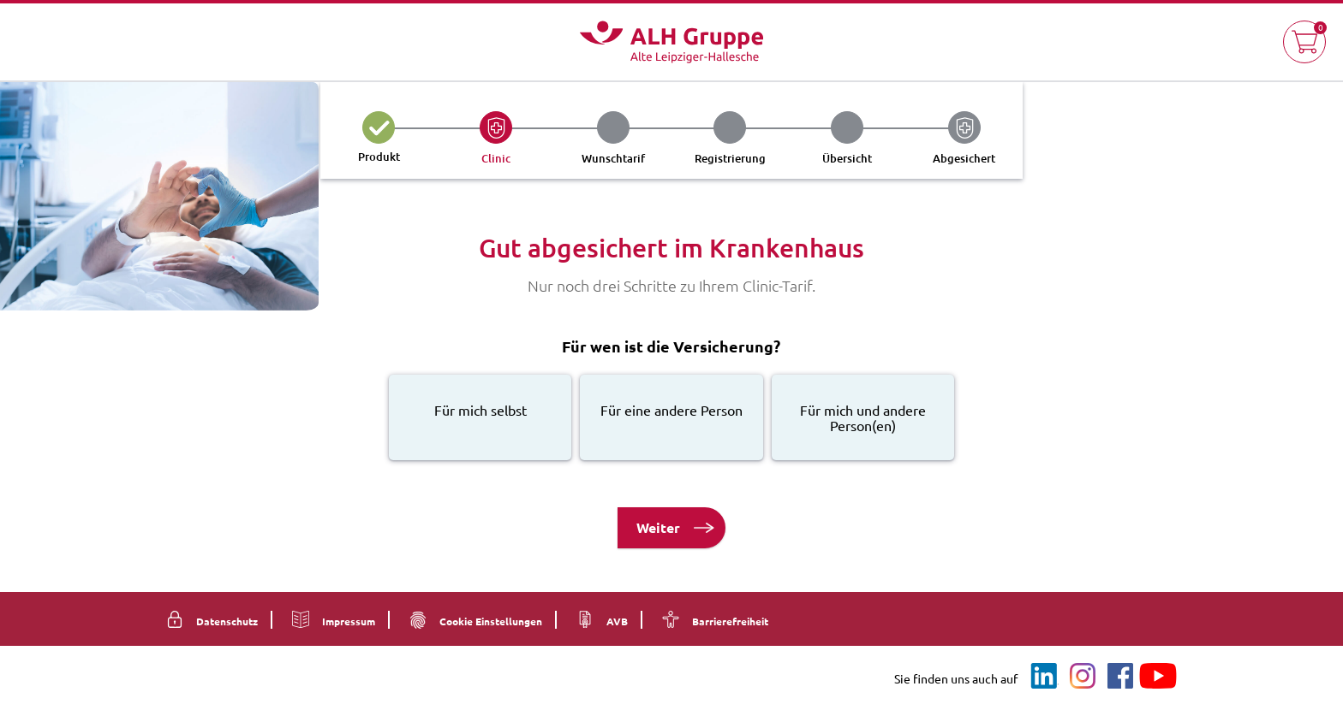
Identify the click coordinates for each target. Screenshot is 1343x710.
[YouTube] (1158, 675)
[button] (1304, 42)
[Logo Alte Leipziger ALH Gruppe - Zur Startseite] (671, 42)
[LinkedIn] (1045, 675)
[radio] (480, 417)
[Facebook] (1120, 675)
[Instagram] (1082, 675)
